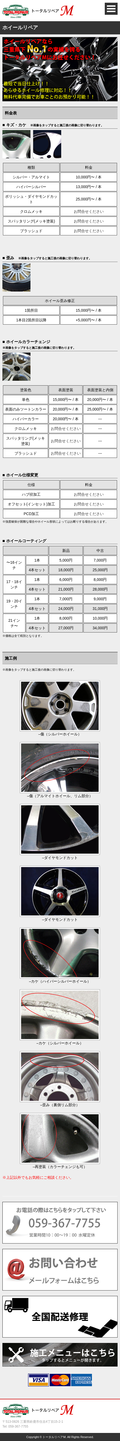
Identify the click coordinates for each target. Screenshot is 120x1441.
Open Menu (111, 9)
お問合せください (89, 211)
